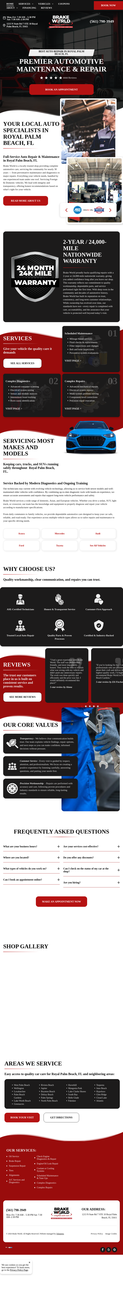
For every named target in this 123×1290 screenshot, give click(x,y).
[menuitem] (12, 4)
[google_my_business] (114, 1250)
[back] (66, 210)
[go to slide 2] (86, 706)
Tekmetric (60, 1234)
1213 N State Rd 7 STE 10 (19, 24)
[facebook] (102, 1250)
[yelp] (108, 1250)
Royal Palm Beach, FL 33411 (22, 25)
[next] (110, 210)
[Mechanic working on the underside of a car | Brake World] (61, 999)
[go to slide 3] (90, 706)
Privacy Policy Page (19, 1270)
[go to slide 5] (98, 706)
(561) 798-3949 (102, 21)
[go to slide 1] (82, 706)
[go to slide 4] (94, 706)
